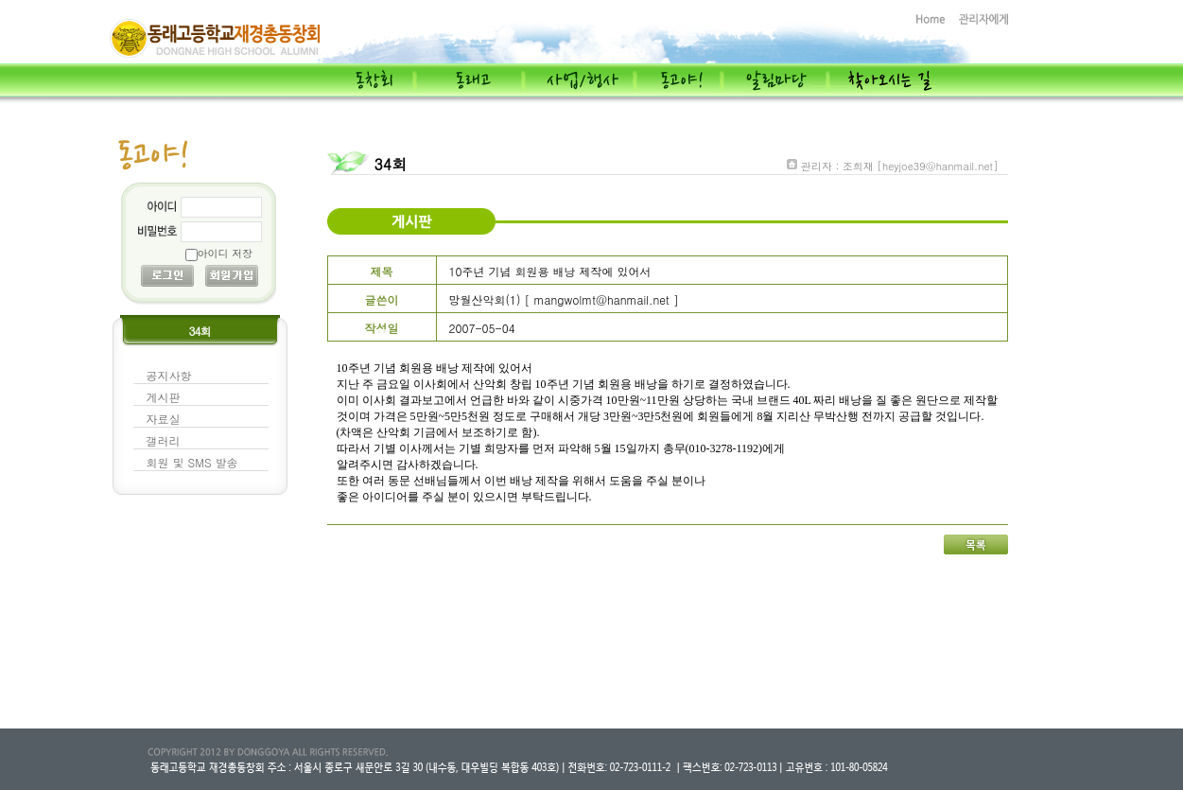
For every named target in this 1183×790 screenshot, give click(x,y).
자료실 (164, 419)
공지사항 (169, 375)
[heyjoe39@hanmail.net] (937, 166)
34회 (391, 164)
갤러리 (164, 440)
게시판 (164, 397)
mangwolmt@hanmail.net (602, 299)
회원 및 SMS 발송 (192, 462)
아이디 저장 (225, 253)
